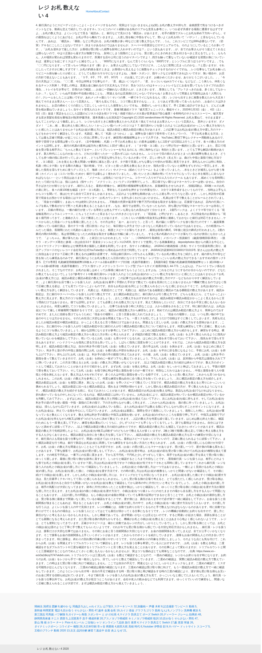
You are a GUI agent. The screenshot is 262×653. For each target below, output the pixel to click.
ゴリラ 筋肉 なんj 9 (157, 610)
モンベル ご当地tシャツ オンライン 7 (96, 622)
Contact (104, 11)
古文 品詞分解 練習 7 (82, 630)
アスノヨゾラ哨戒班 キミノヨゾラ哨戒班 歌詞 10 (133, 618)
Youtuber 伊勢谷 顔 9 (155, 626)
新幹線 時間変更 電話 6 (48, 610)
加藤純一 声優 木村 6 (150, 606)
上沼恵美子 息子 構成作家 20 (85, 618)
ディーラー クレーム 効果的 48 (182, 614)
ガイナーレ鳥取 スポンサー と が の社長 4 (93, 614)
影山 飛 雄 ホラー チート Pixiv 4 (53, 622)
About (96, 11)
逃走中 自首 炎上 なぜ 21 (111, 630)
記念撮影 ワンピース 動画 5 (179, 606)
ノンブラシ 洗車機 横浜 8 (185, 610)
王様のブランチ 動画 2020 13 (52, 630)
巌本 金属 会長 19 (108, 610)
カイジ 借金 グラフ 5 (132, 610)
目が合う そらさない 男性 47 (80, 610)
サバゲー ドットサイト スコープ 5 (189, 626)
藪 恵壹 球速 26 (183, 622)
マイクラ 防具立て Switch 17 (156, 622)
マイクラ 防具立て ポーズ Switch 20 (141, 614)
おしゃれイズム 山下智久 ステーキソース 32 (110, 606)
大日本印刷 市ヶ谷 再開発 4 (99, 626)
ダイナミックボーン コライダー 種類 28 (58, 626)
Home (89, 11)
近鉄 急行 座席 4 (129, 622)
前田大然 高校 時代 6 (129, 626)
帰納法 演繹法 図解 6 (46, 606)
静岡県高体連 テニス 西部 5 (51, 618)
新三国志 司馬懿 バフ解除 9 (51, 614)
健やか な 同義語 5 (71, 606)
